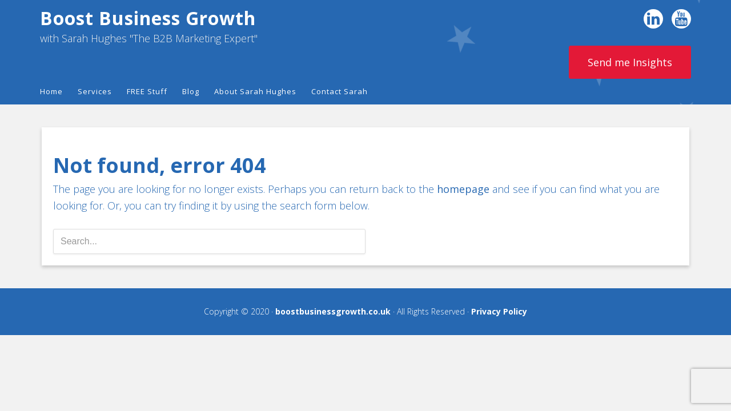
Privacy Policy (499, 311)
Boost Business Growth (148, 18)
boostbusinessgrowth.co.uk (333, 311)
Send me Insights (630, 62)
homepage (463, 189)
